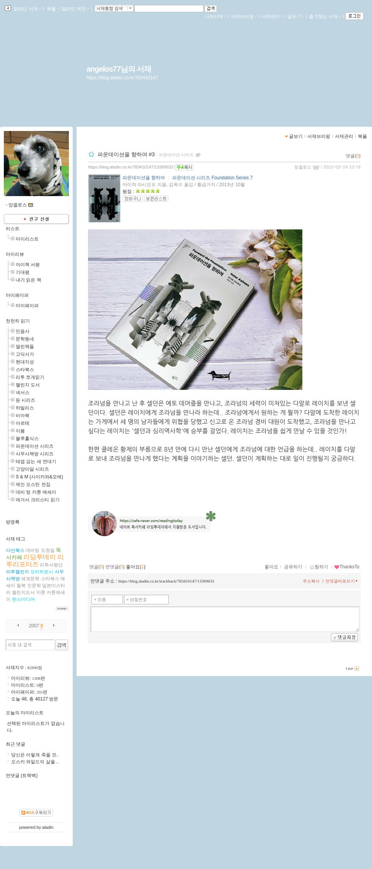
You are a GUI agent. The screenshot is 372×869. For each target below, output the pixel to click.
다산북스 (15, 550)
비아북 (22, 415)
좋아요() (135, 567)
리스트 (13, 228)
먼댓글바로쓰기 (342, 581)
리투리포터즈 (35, 560)
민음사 (22, 331)
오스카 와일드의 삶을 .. (35, 761)
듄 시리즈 (25, 400)
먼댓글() (115, 567)
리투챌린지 (17, 571)
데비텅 (32, 550)
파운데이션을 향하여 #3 (126, 154)
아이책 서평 (28, 264)
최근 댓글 (15, 744)
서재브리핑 (244, 16)
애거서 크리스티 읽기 (38, 499)
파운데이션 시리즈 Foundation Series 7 (212, 177)
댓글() (353, 156)
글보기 (296, 136)
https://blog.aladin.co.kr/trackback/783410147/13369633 (166, 581)
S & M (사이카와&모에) (39, 477)
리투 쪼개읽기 (30, 377)
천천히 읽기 (18, 321)
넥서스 (22, 392)
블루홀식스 (27, 438)
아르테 (22, 423)
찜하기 (319, 567)
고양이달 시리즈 (32, 469)
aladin (47, 827)
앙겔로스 (302, 167)
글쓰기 (295, 16)
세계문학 (30, 578)
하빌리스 (25, 408)
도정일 (48, 550)
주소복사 (311, 581)
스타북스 (25, 369)
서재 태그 (15, 539)
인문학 (34, 585)
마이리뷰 (15, 254)
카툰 (41, 592)
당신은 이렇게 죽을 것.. (35, 755)
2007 (34, 625)
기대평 (22, 272)
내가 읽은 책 (28, 280)
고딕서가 (25, 354)
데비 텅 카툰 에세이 (36, 492)
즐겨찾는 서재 (325, 16)
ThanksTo (346, 567)
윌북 (21, 585)
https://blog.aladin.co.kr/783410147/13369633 (130, 167)
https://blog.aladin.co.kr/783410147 (122, 77)
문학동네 (25, 339)
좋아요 (271, 567)
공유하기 (293, 567)
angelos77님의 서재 (118, 69)
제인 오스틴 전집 (33, 484)
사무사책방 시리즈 (35, 454)
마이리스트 (27, 239)
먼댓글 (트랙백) (22, 775)
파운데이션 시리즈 (176, 154)
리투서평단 (51, 565)
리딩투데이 (39, 557)
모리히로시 (41, 571)
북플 (51, 8)
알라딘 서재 (26, 8)
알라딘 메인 (75, 8)
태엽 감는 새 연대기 (36, 461)
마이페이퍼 (17, 295)
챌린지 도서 (28, 385)
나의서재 (215, 16)
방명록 (13, 522)
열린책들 (25, 346)
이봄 (20, 431)
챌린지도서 (23, 592)
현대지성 (25, 362)
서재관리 (272, 16)
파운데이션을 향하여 (143, 177)
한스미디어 (23, 599)
